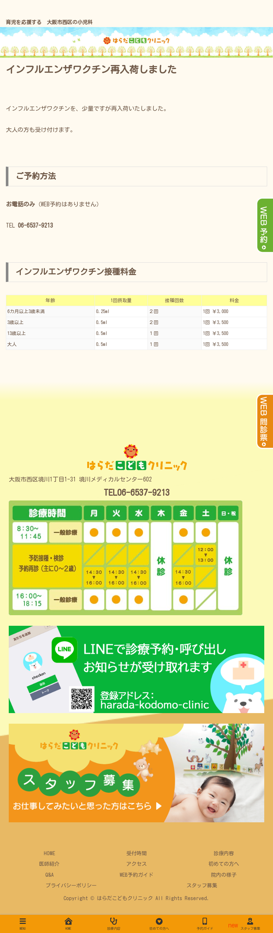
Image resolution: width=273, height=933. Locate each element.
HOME (49, 853)
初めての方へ (223, 864)
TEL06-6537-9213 (137, 492)
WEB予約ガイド (136, 874)
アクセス (136, 864)
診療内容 (224, 853)
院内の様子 (224, 874)
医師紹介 (49, 864)
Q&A (49, 874)
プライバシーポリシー (71, 885)
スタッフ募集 (202, 885)
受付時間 (136, 853)
